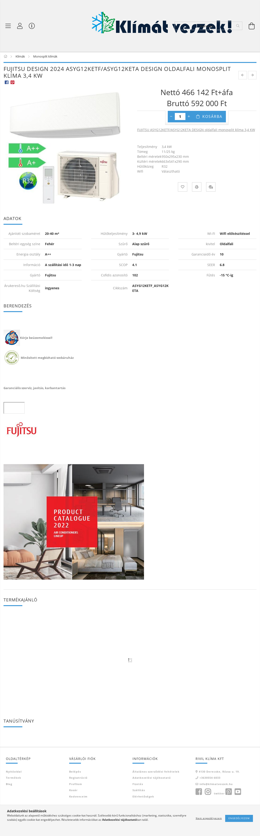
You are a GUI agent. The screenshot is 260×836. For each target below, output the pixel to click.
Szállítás (138, 791)
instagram (208, 792)
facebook (199, 792)
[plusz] (188, 117)
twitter (219, 794)
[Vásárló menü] (31, 26)
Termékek (13, 778)
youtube (238, 792)
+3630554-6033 (210, 778)
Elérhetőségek (143, 797)
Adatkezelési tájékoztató (151, 778)
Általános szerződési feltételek (156, 772)
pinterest (228, 792)
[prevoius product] (242, 76)
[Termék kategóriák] (8, 26)
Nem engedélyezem (209, 818)
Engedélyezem (239, 818)
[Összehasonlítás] (211, 187)
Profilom (75, 785)
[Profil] (20, 26)
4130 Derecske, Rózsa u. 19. (219, 772)
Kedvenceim (78, 797)
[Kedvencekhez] (182, 187)
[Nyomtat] (196, 187)
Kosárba (212, 117)
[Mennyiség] (180, 117)
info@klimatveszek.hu (216, 785)
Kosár (73, 791)
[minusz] (171, 117)
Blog (9, 785)
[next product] (252, 76)
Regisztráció (78, 778)
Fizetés (137, 785)
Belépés (75, 772)
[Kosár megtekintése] (251, 26)
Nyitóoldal (14, 772)
